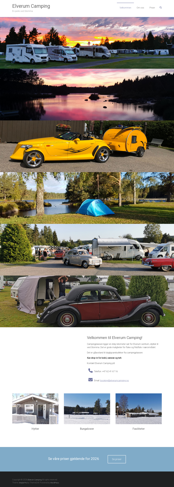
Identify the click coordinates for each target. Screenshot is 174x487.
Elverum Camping (31, 6)
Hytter (35, 428)
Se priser (117, 459)
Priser (152, 7)
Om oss (140, 7)
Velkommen (125, 7)
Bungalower (87, 428)
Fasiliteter (139, 428)
